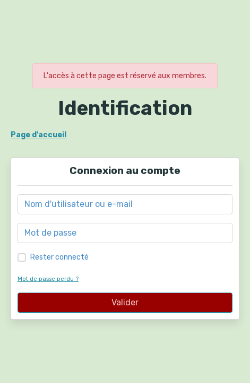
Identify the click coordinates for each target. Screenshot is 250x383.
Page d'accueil (38, 134)
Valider (125, 302)
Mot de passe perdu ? (48, 279)
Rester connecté (59, 257)
